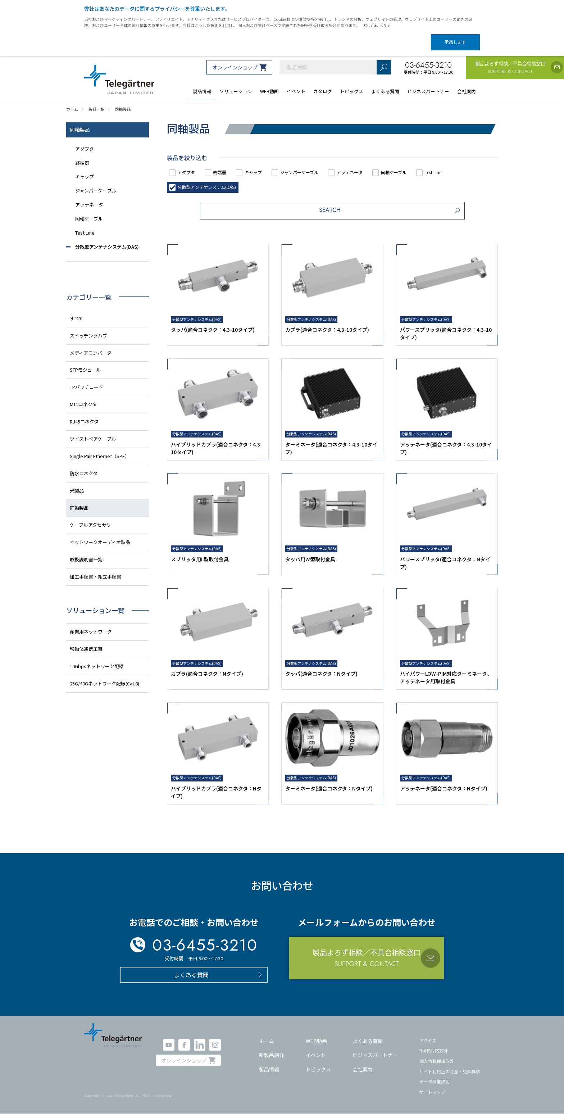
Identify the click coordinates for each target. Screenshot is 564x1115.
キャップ (268, 166)
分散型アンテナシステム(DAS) (212, 181)
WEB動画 (316, 1042)
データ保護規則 (434, 1082)
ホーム (266, 1042)
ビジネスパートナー (375, 1056)
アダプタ (190, 166)
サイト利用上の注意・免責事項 (449, 1072)
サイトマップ (432, 1093)
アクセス (427, 1041)
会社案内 (362, 1070)
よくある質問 (367, 1042)
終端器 (229, 166)
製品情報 (269, 1070)
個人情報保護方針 (436, 1062)
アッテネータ (378, 166)
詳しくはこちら (378, 25)
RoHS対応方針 (433, 1051)
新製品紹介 (271, 1056)
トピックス (318, 1070)
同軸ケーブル (428, 166)
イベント (316, 1056)
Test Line (475, 166)
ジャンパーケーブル (320, 166)
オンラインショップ (235, 61)
